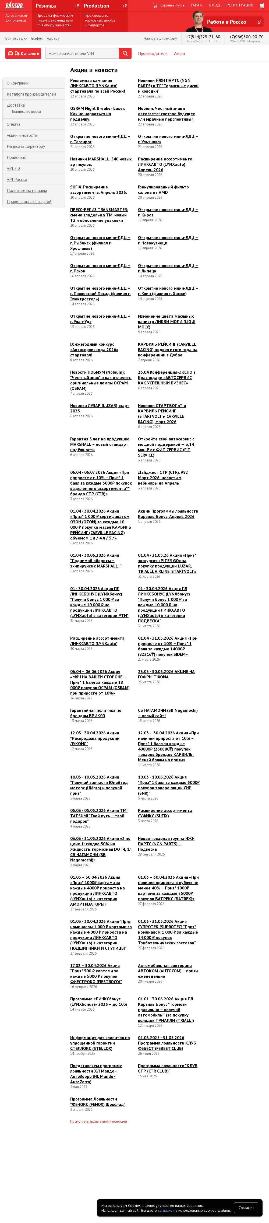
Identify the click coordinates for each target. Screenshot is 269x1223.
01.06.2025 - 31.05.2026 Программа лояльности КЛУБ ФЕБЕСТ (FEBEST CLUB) (167, 1043)
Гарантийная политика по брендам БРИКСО (95, 712)
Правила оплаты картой (29, 201)
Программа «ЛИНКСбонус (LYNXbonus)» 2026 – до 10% (98, 1001)
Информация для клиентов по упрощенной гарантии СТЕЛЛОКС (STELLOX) (100, 1043)
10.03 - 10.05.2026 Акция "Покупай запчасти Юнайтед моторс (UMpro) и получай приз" (99, 785)
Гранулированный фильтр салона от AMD (163, 189)
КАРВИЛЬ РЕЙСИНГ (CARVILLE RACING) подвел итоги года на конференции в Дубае (167, 349)
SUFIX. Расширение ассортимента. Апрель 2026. (98, 189)
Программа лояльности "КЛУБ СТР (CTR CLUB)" (167, 1068)
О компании (18, 83)
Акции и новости (22, 135)
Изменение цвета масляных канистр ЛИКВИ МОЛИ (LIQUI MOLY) (166, 321)
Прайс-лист (17, 157)
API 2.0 (13, 168)
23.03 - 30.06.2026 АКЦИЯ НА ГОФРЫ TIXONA (166, 674)
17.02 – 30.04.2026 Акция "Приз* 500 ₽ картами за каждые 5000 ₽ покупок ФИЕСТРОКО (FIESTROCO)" (96, 973)
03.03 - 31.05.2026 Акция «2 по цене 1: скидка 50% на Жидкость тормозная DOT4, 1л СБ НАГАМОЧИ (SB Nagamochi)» (101, 849)
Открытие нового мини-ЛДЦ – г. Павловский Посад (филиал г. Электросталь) (100, 293)
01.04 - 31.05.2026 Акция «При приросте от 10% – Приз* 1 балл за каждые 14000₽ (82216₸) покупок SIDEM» (167, 646)
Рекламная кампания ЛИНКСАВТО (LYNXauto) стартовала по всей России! (97, 86)
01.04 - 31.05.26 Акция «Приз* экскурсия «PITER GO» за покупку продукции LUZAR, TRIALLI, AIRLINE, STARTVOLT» (167, 563)
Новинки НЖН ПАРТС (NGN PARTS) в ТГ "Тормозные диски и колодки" (168, 86)
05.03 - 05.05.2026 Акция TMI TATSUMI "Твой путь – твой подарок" (99, 816)
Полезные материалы (27, 190)
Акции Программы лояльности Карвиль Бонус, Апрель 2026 (168, 513)
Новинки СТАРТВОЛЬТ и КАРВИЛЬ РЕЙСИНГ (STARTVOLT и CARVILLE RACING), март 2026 (162, 413)
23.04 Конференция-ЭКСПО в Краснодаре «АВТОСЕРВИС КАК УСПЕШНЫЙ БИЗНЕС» (167, 377)
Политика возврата (26, 111)
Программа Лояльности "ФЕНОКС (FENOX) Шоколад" (97, 1101)
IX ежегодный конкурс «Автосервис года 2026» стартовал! (94, 349)
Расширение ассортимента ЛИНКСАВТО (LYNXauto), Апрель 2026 (165, 164)
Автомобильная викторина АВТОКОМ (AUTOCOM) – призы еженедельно (168, 971)
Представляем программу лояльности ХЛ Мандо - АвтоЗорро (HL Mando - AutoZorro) (96, 1073)
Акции (179, 53)
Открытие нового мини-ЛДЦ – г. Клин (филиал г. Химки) (168, 290)
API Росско (17, 179)
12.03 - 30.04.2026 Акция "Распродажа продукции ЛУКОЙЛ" (94, 738)
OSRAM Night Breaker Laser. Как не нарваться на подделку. (97, 114)
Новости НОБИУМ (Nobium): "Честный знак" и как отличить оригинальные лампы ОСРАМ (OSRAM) (101, 380)
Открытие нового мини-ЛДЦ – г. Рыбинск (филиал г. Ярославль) (100, 243)
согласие (165, 1210)
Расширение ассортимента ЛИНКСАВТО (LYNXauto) (97, 640)
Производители (153, 53)
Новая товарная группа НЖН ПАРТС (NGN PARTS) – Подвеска (166, 844)
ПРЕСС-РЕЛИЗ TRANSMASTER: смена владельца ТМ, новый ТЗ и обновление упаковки (99, 215)
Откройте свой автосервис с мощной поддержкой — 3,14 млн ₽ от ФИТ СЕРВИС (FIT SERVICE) (166, 447)
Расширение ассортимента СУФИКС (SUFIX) (165, 813)
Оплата (13, 124)
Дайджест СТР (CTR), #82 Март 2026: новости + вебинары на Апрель (163, 477)
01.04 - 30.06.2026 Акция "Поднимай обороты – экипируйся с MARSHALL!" (95, 560)
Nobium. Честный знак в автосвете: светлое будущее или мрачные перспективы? (166, 114)
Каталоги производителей (31, 94)
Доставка (16, 105)
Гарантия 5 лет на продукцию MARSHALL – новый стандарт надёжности (99, 444)
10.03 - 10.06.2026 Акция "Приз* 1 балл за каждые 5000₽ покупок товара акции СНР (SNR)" (169, 785)
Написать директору (26, 146)
